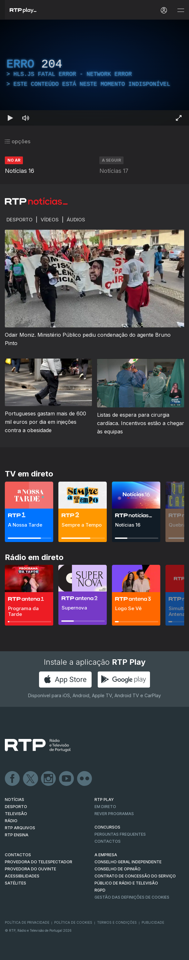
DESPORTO (16, 806)
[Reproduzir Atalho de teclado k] (10, 118)
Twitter (30, 779)
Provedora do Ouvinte (30, 869)
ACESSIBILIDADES (22, 876)
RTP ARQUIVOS (20, 827)
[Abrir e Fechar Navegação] (180, 10)
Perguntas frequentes (120, 834)
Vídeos (50, 220)
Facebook (12, 779)
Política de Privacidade (27, 922)
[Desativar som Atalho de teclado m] (26, 118)
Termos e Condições (117, 922)
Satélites (15, 883)
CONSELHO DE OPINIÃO (117, 869)
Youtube (67, 779)
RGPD (99, 890)
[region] (94, 73)
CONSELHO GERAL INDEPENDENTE (128, 861)
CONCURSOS (107, 827)
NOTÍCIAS (14, 799)
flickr (85, 779)
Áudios (76, 220)
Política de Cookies (73, 922)
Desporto (19, 220)
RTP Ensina (16, 834)
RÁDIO (11, 820)
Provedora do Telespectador (38, 861)
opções (17, 141)
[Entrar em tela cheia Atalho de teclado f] (178, 118)
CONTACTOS (18, 854)
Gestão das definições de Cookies (131, 897)
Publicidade (153, 922)
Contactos (107, 841)
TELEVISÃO (16, 813)
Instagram (48, 779)
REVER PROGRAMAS (114, 813)
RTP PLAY (104, 799)
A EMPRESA (105, 854)
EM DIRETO (105, 806)
